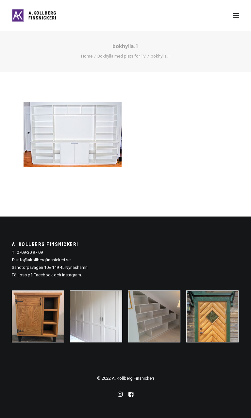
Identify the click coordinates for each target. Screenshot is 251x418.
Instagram (71, 274)
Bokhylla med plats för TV (121, 56)
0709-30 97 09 (30, 252)
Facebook (43, 274)
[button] (236, 15)
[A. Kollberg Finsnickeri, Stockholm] (34, 15)
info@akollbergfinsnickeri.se (43, 259)
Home (86, 56)
